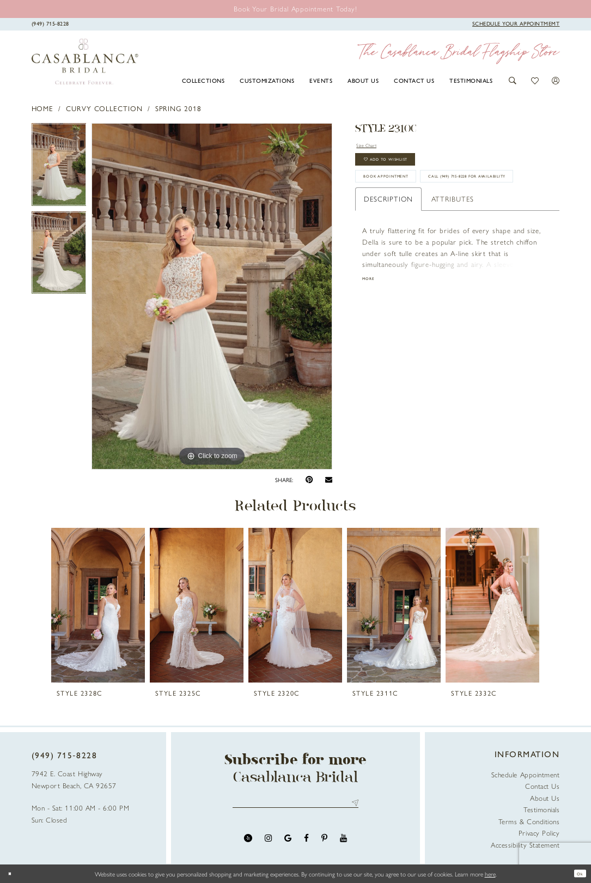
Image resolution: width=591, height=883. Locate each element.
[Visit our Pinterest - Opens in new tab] (324, 843)
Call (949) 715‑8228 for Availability (429, 220)
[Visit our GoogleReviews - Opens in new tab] (287, 843)
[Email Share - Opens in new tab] (328, 480)
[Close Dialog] (12, 873)
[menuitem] (203, 80)
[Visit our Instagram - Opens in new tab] (268, 843)
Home (43, 108)
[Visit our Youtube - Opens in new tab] (343, 843)
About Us (544, 798)
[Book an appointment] (295, 8)
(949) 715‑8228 (65, 755)
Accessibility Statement (525, 844)
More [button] (371, 327)
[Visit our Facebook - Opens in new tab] (306, 843)
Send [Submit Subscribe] (353, 806)
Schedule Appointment (525, 774)
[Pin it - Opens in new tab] (309, 479)
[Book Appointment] (516, 23)
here (490, 873)
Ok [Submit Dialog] (577, 873)
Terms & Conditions (529, 821)
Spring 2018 (178, 108)
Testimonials (541, 809)
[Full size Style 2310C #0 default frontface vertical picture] (212, 296)
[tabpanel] (59, 167)
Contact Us (542, 786)
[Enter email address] (295, 806)
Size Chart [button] (374, 146)
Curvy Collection (104, 108)
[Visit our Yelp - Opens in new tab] (248, 843)
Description (388, 245)
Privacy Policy (539, 832)
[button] (513, 80)
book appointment (403, 194)
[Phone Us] (50, 23)
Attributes (452, 245)
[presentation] (98, 605)
